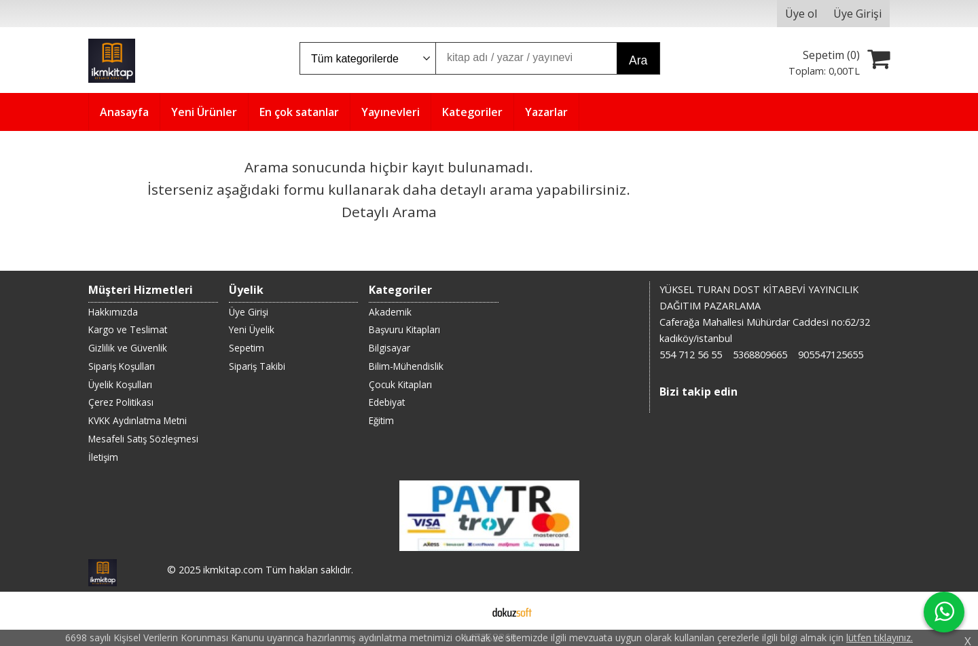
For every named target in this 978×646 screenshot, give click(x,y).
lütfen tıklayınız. (879, 637)
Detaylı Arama (389, 211)
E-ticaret (467, 610)
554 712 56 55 (690, 354)
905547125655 (830, 354)
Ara (638, 60)
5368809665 (760, 354)
